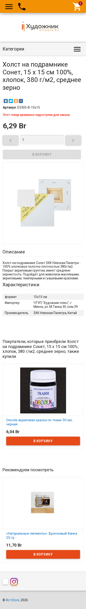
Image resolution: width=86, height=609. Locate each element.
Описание (14, 252)
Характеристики (21, 284)
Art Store (12, 600)
